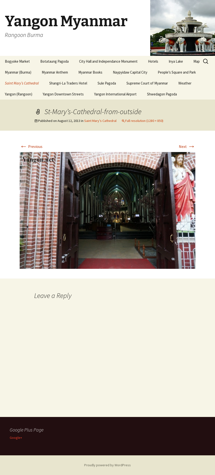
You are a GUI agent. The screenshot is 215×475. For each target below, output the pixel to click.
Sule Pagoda (107, 83)
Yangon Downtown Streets (63, 94)
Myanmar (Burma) (18, 72)
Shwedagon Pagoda (162, 94)
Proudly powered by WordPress (107, 465)
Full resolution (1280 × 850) (144, 121)
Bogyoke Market (17, 61)
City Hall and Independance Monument (108, 61)
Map (196, 61)
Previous (31, 146)
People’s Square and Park (177, 72)
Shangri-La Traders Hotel (68, 83)
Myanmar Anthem (55, 72)
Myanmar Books (90, 72)
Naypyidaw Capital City (130, 72)
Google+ (16, 437)
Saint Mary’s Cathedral (22, 83)
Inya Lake (176, 61)
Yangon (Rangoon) (18, 94)
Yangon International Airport (115, 94)
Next (187, 146)
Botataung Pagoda (54, 61)
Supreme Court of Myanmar (147, 83)
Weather (184, 83)
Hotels (153, 61)
